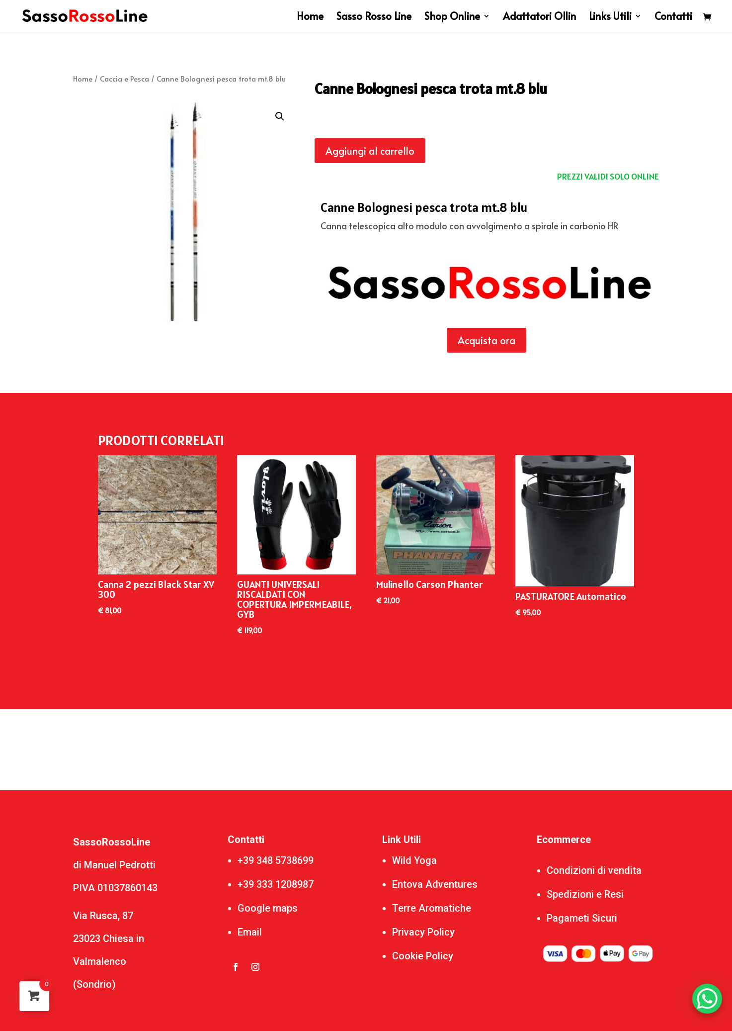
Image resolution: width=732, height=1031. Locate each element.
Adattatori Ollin (539, 17)
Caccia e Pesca (124, 79)
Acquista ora (486, 340)
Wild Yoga (414, 860)
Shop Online (452, 17)
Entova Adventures (435, 884)
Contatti (673, 17)
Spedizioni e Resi (585, 894)
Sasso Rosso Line (373, 17)
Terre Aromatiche (431, 908)
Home (310, 17)
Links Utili (610, 17)
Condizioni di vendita (594, 870)
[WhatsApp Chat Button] (707, 999)
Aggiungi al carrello (369, 151)
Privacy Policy (423, 932)
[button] (280, 116)
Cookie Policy (422, 956)
